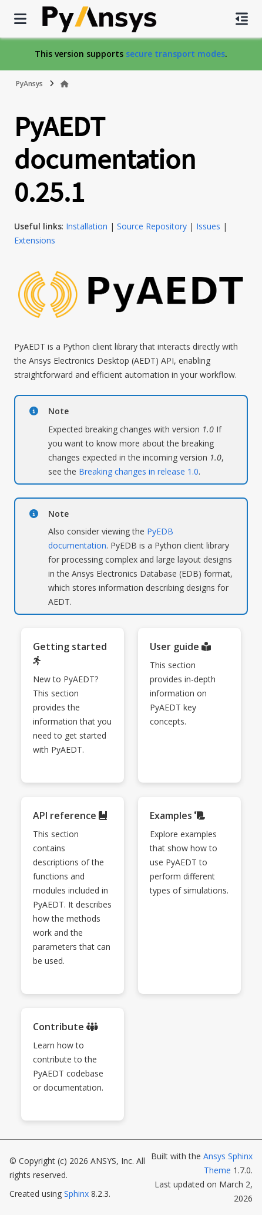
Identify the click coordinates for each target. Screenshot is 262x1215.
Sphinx (76, 1193)
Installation (87, 226)
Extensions (34, 240)
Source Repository (152, 226)
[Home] (65, 84)
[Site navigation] (20, 19)
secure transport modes (175, 53)
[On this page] (242, 19)
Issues (208, 226)
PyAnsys (29, 84)
